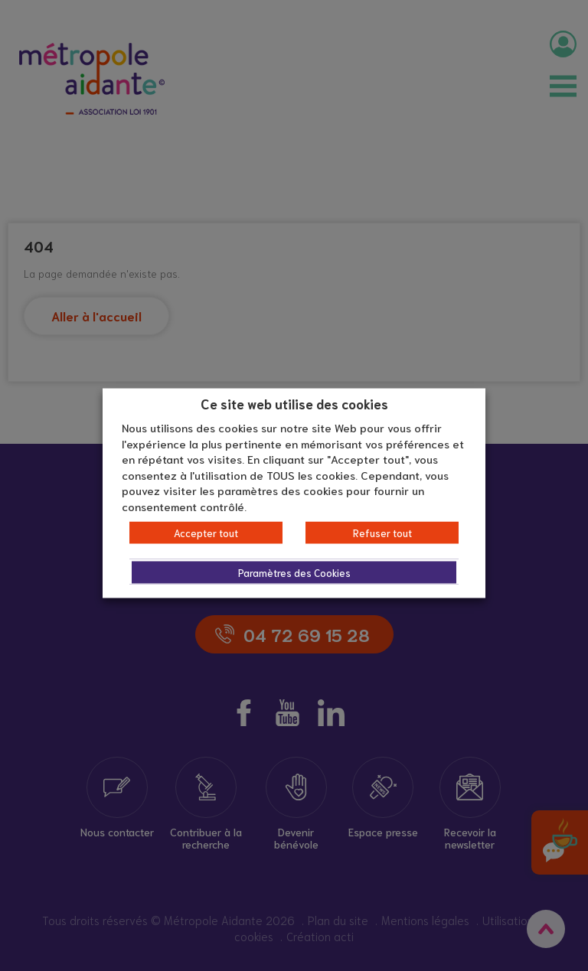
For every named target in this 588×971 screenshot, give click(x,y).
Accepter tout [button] (206, 532)
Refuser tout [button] (382, 532)
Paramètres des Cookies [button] (294, 572)
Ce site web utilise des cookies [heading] (294, 402)
